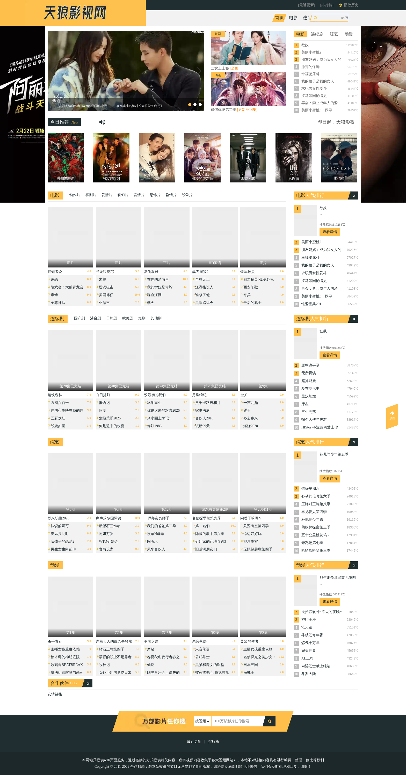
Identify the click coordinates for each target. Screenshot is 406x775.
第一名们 (202, 526)
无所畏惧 (308, 373)
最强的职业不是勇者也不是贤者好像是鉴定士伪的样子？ (115, 658)
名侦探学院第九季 (206, 518)
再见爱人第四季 (314, 512)
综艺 (325, 17)
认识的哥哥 (60, 526)
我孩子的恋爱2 (62, 541)
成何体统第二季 (234, 110)
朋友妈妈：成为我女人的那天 (321, 60)
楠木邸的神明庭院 (65, 657)
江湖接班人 (204, 287)
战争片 (187, 195)
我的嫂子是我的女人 (317, 81)
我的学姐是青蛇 (159, 287)
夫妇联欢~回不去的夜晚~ (321, 612)
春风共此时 (60, 534)
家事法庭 (202, 410)
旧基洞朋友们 (206, 549)
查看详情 (330, 232)
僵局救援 (247, 272)
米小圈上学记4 (159, 418)
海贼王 (248, 672)
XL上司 (307, 658)
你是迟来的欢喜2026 (163, 410)
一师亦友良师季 (156, 518)
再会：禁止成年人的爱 (319, 103)
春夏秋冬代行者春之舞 (163, 658)
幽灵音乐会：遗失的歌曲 (163, 674)
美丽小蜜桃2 (311, 52)
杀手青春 (55, 641)
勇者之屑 (151, 641)
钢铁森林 (55, 395)
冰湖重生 (154, 403)
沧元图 (306, 627)
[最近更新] (306, 5)
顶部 (392, 415)
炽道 (56, 100)
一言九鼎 (250, 403)
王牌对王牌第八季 (315, 504)
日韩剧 (111, 318)
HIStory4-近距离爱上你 (319, 427)
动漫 (339, 17)
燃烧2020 (250, 426)
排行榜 (213, 741)
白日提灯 (103, 395)
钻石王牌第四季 (111, 649)
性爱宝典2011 (312, 304)
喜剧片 (90, 195)
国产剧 (79, 318)
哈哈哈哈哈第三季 (315, 551)
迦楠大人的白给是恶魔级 (114, 643)
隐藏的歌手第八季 (209, 534)
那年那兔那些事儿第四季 (338, 578)
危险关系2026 (110, 418)
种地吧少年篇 (312, 519)
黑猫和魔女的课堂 (209, 665)
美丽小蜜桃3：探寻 (316, 110)
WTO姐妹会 (108, 541)
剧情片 (171, 195)
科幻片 (123, 195)
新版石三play (109, 526)
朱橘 (102, 279)
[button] (52, 71)
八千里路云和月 (208, 403)
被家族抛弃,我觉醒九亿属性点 (212, 674)
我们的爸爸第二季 (161, 526)
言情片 (139, 195)
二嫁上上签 (225, 68)
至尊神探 (58, 303)
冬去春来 (250, 418)
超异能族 (308, 381)
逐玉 (247, 410)
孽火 (150, 303)
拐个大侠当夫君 (314, 419)
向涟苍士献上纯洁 (315, 666)
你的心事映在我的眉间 (67, 412)
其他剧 (156, 318)
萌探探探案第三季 (315, 527)
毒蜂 (54, 295)
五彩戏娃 (58, 418)
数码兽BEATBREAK (67, 665)
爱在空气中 (310, 388)
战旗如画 (58, 426)
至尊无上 (202, 279)
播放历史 (351, 5)
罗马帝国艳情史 (314, 96)
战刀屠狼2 (200, 272)
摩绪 (150, 649)
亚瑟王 (104, 303)
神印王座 (308, 619)
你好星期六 (310, 488)
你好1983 (154, 426)
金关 (244, 395)
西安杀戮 (250, 287)
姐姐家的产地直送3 (210, 541)
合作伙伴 (59, 683)
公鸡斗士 (202, 657)
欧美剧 (127, 318)
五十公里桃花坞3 (315, 535)
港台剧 (95, 318)
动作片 (74, 195)
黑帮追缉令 (204, 303)
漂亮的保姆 (310, 67)
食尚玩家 (106, 549)
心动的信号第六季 (315, 496)
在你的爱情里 (158, 279)
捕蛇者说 (55, 272)
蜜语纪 (104, 403)
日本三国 (250, 665)
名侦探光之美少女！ (259, 657)
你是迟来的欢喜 (111, 426)
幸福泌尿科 (310, 74)
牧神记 (104, 665)
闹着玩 (152, 541)
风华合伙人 (156, 549)
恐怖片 (155, 195)
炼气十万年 (310, 643)
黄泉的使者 (249, 641)
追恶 (54, 279)
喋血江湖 (154, 295)
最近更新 (194, 741)
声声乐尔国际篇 (108, 518)
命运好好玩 (252, 534)
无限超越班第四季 (257, 549)
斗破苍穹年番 (312, 635)
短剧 (142, 318)
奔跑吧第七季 (312, 543)
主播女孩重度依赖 (65, 649)
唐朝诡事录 (310, 365)
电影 (293, 17)
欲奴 (305, 45)
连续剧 (309, 17)
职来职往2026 (58, 518)
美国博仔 (106, 295)
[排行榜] (327, 5)
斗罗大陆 (308, 674)
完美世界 (308, 651)
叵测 (102, 410)
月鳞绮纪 (199, 395)
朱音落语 (199, 641)
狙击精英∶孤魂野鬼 (258, 279)
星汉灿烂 (308, 396)
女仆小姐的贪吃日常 (115, 672)
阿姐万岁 (106, 534)
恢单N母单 (155, 534)
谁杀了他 (202, 295)
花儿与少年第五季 (334, 454)
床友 (305, 404)
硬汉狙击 (106, 287)
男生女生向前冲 (63, 549)
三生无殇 (308, 412)
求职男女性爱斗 (314, 88)
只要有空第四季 (256, 526)
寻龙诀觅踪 (105, 272)
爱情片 (107, 195)
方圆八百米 (60, 403)
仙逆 (150, 665)
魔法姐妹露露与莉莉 (67, 672)
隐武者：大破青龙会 (67, 287)
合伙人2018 (204, 418)
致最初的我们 (155, 395)
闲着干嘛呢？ (251, 518)
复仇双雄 (151, 272)
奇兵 (247, 295)
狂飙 (323, 331)
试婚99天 (202, 426)
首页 (279, 17)
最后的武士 (252, 303)
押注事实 (250, 541)
